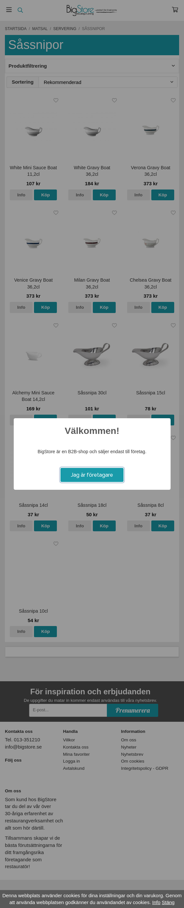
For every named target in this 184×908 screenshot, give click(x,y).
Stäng (168, 902)
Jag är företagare (92, 475)
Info (156, 902)
